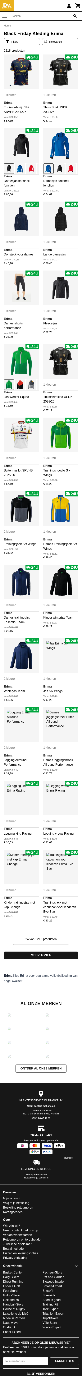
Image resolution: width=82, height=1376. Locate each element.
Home (7, 25)
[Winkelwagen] (78, 6)
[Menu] (4, 16)
